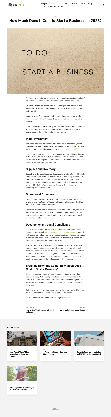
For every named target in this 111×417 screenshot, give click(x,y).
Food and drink (63, 4)
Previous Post (41, 310)
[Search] (103, 5)
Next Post (70, 309)
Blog (62, 6)
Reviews (52, 4)
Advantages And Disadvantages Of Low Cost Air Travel (22, 389)
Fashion (82, 4)
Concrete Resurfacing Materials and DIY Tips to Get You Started (89, 353)
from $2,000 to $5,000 (70, 149)
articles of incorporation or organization (60, 232)
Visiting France (53, 6)
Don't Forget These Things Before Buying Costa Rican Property (20, 354)
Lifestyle (74, 4)
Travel (43, 6)
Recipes (44, 4)
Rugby (90, 4)
